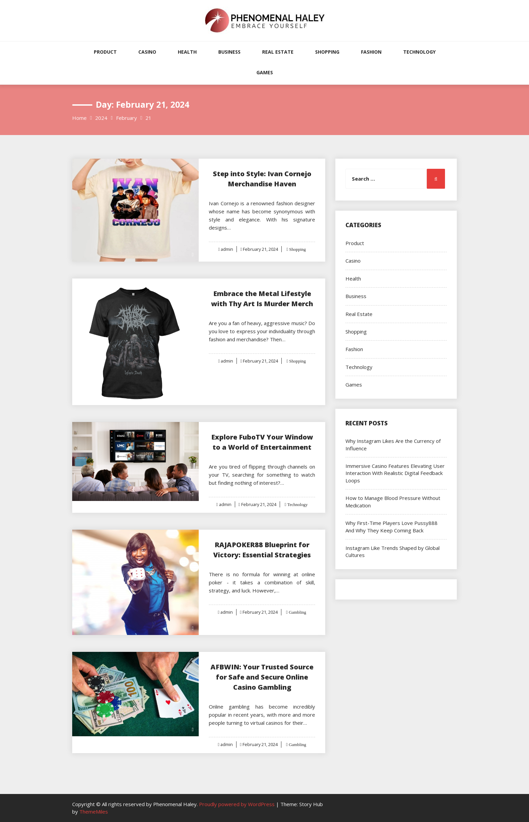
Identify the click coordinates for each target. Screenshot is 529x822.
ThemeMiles (93, 811)
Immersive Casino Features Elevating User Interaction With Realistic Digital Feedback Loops (395, 473)
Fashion (371, 52)
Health (187, 52)
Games (264, 72)
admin (226, 249)
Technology (419, 52)
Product (105, 52)
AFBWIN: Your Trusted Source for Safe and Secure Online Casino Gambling (262, 677)
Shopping (327, 52)
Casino (147, 52)
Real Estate (278, 52)
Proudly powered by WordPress (237, 804)
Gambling (297, 612)
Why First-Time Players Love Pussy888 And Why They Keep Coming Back (391, 526)
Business (229, 52)
